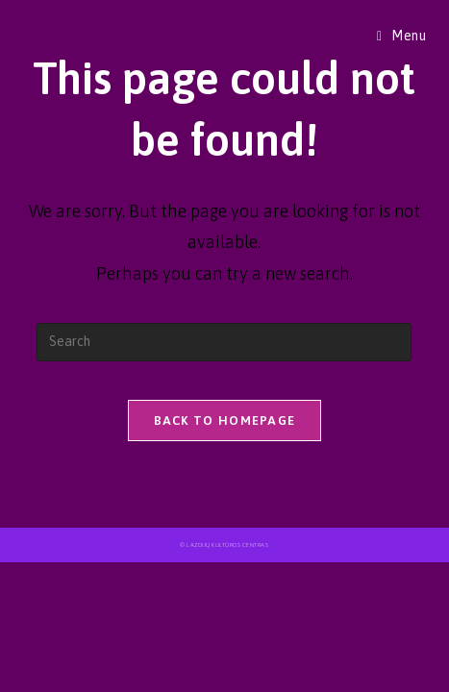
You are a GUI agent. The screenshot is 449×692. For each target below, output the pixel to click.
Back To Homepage (225, 420)
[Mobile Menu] (402, 35)
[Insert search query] (224, 342)
